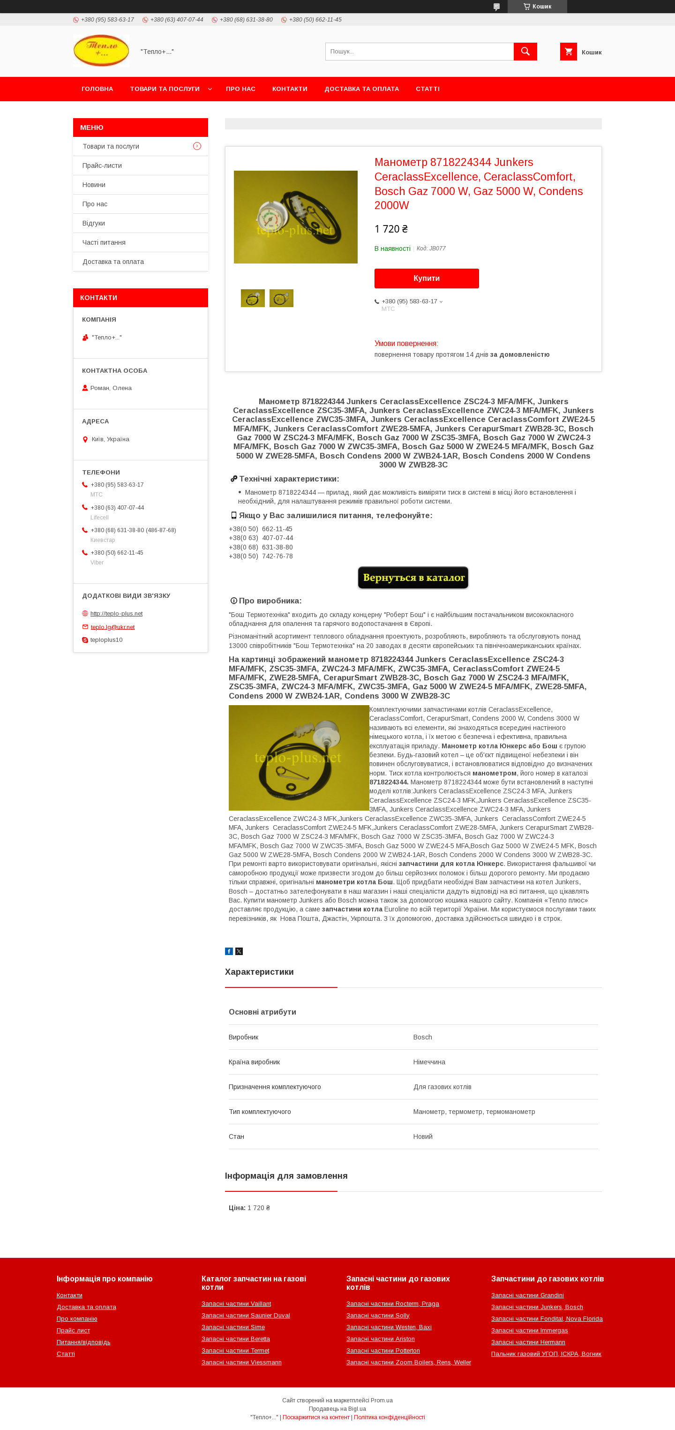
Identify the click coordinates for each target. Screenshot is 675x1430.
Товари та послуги (165, 88)
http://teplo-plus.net (116, 613)
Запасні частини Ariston (380, 1338)
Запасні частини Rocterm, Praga (392, 1303)
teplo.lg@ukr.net (113, 626)
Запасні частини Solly (378, 1315)
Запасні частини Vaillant (236, 1303)
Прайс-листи (102, 165)
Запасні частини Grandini (527, 1295)
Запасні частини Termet (235, 1350)
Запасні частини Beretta (236, 1338)
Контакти (290, 88)
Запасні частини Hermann (528, 1342)
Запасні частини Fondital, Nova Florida (547, 1318)
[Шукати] (525, 51)
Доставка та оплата (361, 88)
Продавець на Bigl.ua (337, 1409)
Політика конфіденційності (389, 1417)
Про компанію (77, 1318)
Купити (427, 278)
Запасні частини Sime (233, 1327)
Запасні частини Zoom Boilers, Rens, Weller (408, 1362)
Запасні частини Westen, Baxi (389, 1327)
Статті (428, 88)
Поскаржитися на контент (316, 1417)
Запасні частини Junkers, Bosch (537, 1306)
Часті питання (104, 242)
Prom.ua (382, 1400)
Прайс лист (73, 1330)
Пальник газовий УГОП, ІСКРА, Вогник (546, 1353)
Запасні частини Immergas (529, 1330)
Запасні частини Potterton (383, 1350)
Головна (97, 88)
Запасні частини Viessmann (242, 1362)
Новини (93, 184)
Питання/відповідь (84, 1342)
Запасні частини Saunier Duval (246, 1315)
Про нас (240, 88)
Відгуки (93, 223)
